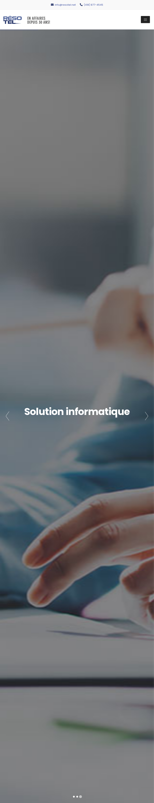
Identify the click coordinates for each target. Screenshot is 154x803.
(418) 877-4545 (91, 5)
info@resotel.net (63, 5)
